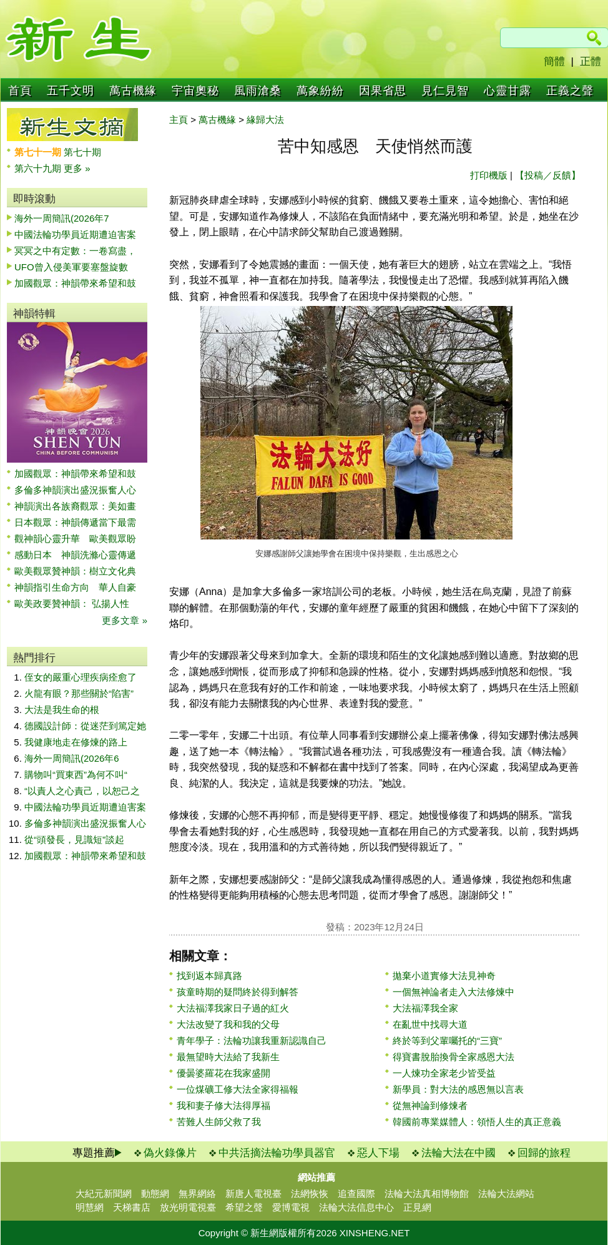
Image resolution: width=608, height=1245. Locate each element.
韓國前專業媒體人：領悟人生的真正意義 (477, 1121)
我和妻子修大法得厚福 (223, 1105)
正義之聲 (570, 90)
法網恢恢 (309, 1193)
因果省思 (382, 90)
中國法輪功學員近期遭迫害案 (75, 234)
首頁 (20, 90)
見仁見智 (445, 90)
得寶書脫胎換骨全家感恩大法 (453, 1056)
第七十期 (82, 152)
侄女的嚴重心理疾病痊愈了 (80, 677)
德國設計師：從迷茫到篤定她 (85, 726)
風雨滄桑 (258, 90)
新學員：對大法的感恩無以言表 (458, 1089)
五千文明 (70, 90)
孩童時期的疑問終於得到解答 (237, 992)
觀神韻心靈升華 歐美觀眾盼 (75, 538)
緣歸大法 (265, 119)
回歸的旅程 (544, 1153)
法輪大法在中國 (458, 1153)
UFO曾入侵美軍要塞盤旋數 (71, 267)
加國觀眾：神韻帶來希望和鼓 (75, 283)
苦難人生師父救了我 (219, 1121)
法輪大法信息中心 (356, 1207)
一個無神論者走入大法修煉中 (453, 992)
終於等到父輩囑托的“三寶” (447, 1040)
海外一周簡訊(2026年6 (71, 758)
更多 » (77, 168)
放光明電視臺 (188, 1207)
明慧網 (90, 1207)
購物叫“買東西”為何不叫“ (75, 774)
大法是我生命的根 (61, 709)
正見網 (417, 1207)
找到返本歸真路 (209, 975)
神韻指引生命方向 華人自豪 (75, 587)
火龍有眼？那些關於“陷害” (79, 693)
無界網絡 (197, 1193)
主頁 (178, 119)
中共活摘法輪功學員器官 (276, 1153)
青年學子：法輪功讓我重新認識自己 (251, 1040)
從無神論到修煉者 (430, 1105)
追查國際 (356, 1193)
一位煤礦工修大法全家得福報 (237, 1089)
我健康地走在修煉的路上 (75, 742)
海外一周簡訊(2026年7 (61, 218)
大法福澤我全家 (425, 1008)
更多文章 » (124, 620)
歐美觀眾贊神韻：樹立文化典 (75, 571)
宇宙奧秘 (195, 90)
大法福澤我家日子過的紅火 (233, 1008)
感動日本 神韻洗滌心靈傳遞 (75, 554)
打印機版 (488, 175)
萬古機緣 (133, 90)
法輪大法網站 (506, 1193)
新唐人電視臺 (253, 1193)
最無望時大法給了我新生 (228, 1056)
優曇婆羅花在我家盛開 (223, 1073)
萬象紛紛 (320, 90)
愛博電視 (291, 1207)
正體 (590, 61)
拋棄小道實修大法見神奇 (444, 975)
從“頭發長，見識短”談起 (74, 839)
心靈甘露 (507, 90)
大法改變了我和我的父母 (228, 1024)
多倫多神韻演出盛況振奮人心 (75, 490)
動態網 (155, 1193)
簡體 (554, 61)
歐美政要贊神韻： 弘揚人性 (71, 603)
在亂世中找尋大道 (430, 1024)
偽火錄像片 (170, 1153)
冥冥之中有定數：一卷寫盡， (75, 250)
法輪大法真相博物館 (427, 1193)
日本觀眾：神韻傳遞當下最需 (75, 522)
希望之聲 (244, 1207)
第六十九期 (39, 168)
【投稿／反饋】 (548, 175)
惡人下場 (378, 1153)
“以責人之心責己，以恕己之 (82, 790)
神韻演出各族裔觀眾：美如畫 (75, 506)
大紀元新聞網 (104, 1193)
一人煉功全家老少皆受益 (444, 1073)
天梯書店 (131, 1207)
